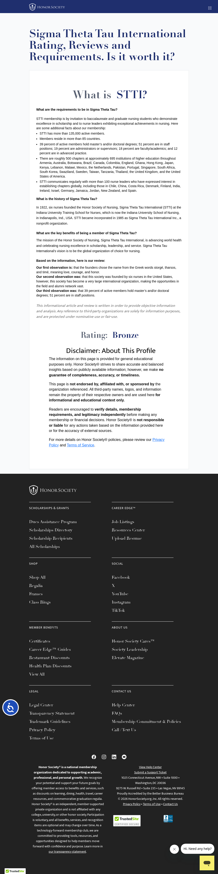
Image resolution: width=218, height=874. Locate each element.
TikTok (118, 610)
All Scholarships (44, 546)
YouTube (120, 593)
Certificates (39, 641)
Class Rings (40, 602)
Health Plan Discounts (50, 665)
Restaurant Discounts (49, 657)
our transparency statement (67, 851)
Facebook (121, 577)
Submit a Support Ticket (150, 772)
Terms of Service (80, 445)
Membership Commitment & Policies (146, 721)
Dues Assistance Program (53, 521)
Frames (36, 593)
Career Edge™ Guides (50, 649)
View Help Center (150, 767)
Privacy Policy (42, 729)
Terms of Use (41, 738)
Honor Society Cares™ (133, 641)
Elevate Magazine (128, 657)
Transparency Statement (52, 713)
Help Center (123, 705)
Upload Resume (127, 538)
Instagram (121, 602)
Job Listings (123, 521)
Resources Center (128, 530)
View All (37, 674)
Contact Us (170, 804)
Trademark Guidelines (49, 721)
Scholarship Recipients (51, 538)
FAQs (117, 713)
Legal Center (41, 705)
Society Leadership (130, 649)
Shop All (37, 577)
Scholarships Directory (50, 530)
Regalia (36, 585)
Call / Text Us (124, 729)
